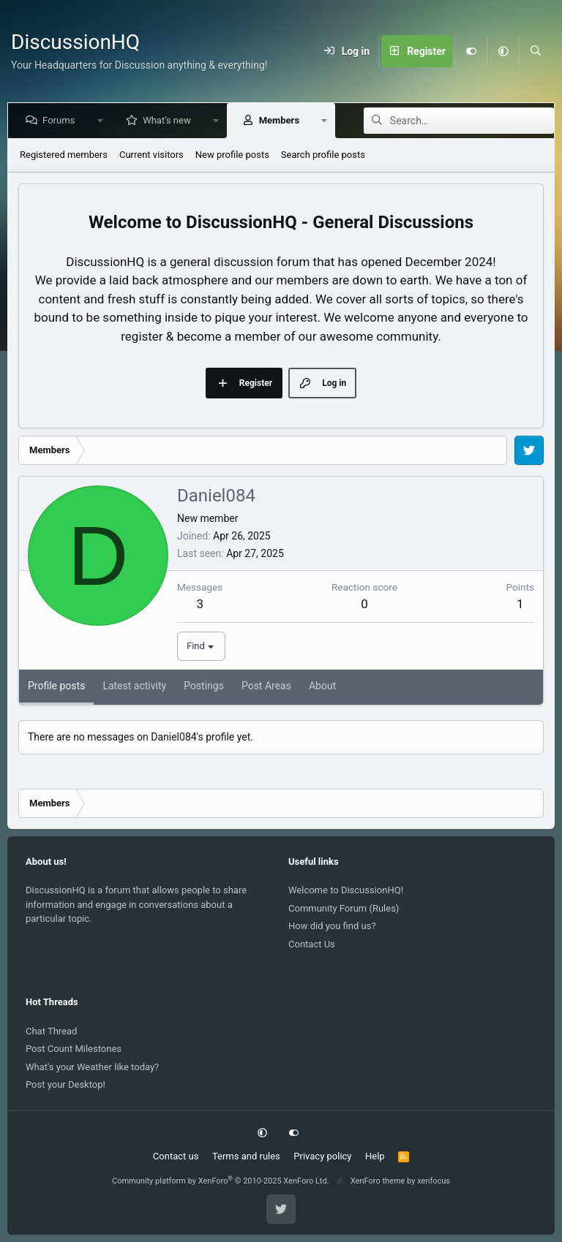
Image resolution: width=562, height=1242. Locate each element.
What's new (170, 120)
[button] (503, 51)
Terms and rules (246, 1156)
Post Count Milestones (73, 1048)
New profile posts (232, 154)
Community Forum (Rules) (343, 908)
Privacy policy (322, 1156)
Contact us (176, 1156)
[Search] (535, 51)
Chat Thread (51, 1031)
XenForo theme (378, 1181)
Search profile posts (323, 154)
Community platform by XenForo (220, 1181)
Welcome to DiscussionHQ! (345, 890)
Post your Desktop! (65, 1084)
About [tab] (322, 686)
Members (282, 120)
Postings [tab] (204, 686)
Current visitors (151, 154)
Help (375, 1156)
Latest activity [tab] (134, 686)
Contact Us (311, 944)
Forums (61, 120)
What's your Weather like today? (92, 1066)
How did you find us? (332, 925)
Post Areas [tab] (266, 686)
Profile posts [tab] (56, 686)
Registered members (64, 154)
